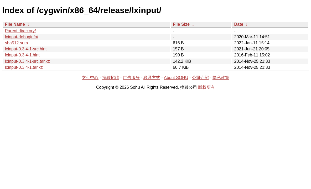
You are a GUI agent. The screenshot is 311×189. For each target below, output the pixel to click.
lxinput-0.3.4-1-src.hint (25, 49)
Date (238, 24)
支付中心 (90, 77)
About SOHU (176, 77)
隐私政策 (220, 77)
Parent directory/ (20, 31)
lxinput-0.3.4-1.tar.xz (24, 67)
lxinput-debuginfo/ (21, 37)
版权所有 (206, 87)
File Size (181, 24)
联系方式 (151, 77)
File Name (15, 24)
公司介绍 (200, 77)
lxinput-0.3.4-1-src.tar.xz (27, 61)
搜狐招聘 (110, 77)
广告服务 (131, 77)
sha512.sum (16, 43)
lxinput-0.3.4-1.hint (22, 55)
